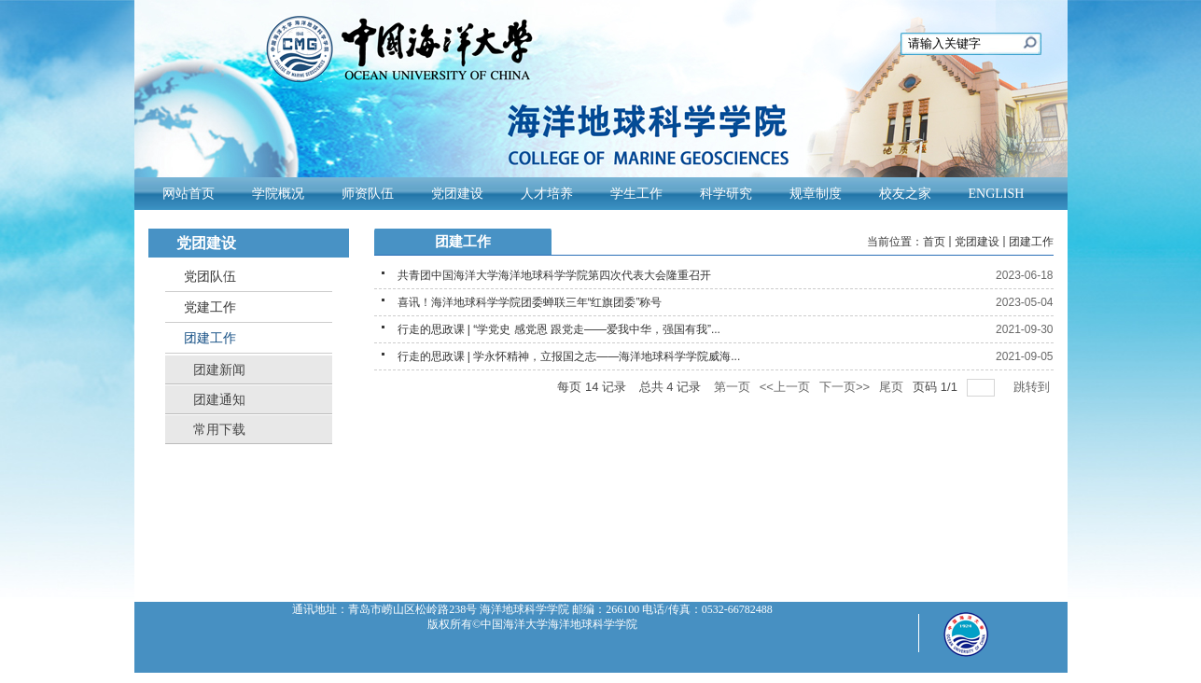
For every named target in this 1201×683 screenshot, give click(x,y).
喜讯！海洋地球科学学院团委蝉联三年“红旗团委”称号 (530, 302)
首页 (934, 241)
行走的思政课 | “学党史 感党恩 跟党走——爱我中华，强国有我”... (559, 329)
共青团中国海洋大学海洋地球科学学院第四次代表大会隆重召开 (554, 275)
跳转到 (1033, 387)
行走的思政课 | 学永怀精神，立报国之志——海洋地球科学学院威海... (569, 356)
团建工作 (1031, 241)
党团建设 (977, 241)
